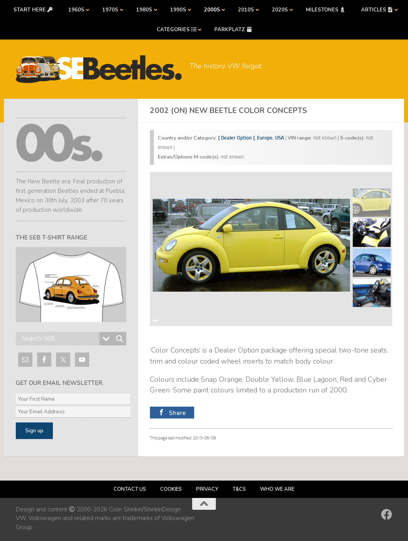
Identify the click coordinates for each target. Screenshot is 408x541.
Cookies (171, 489)
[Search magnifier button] (119, 338)
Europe (265, 138)
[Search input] (59, 338)
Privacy (207, 489)
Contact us (130, 489)
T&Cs (239, 489)
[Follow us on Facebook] (386, 514)
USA (279, 138)
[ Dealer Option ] (236, 138)
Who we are (277, 489)
